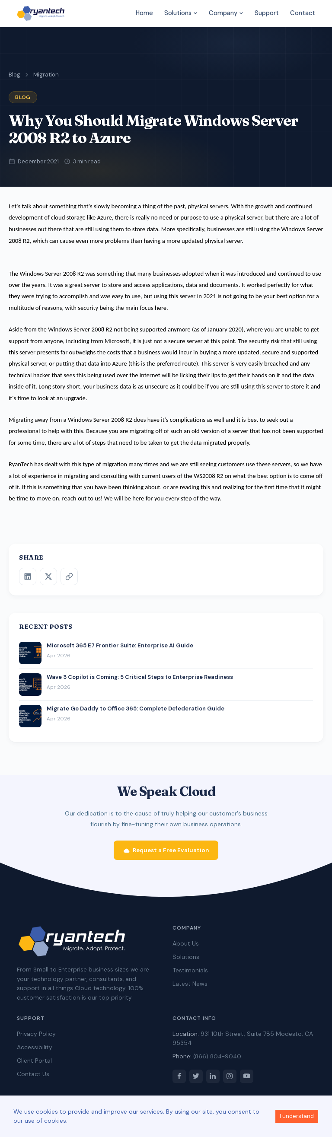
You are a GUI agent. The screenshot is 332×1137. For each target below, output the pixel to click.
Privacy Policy (36, 1037)
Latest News (190, 987)
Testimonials (190, 974)
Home (144, 13)
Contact (302, 13)
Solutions (181, 13)
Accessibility (34, 1051)
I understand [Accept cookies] (297, 1116)
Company (226, 13)
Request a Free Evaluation (166, 854)
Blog (14, 74)
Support (267, 13)
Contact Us (33, 1078)
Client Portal (34, 1064)
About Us (185, 947)
